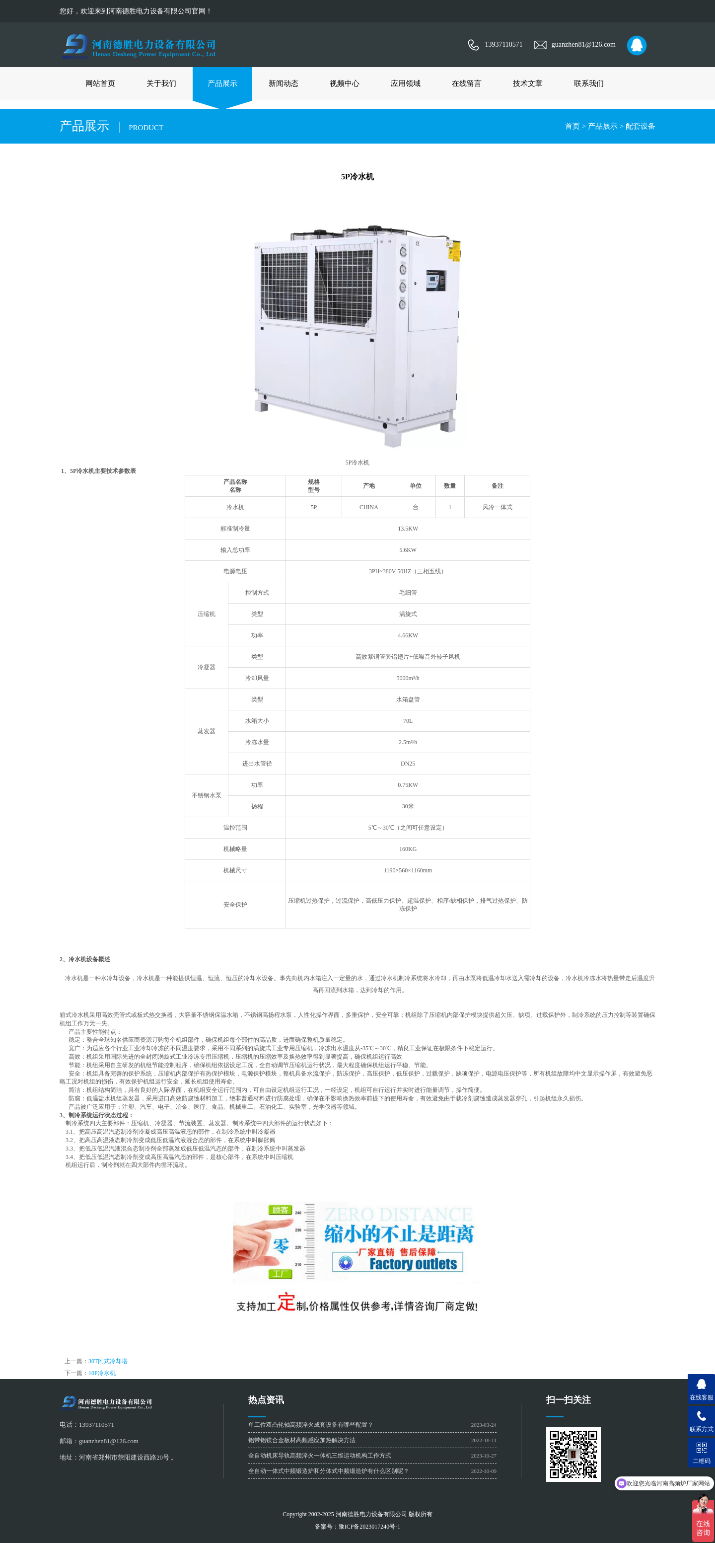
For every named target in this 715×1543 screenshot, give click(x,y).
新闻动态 (283, 83)
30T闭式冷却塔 (108, 1361)
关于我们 (161, 83)
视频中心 (344, 83)
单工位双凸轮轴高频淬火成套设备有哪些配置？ (310, 1424)
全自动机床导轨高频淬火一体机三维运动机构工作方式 (319, 1455)
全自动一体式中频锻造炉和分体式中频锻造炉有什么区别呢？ (328, 1470)
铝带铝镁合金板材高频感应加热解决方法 (302, 1440)
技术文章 (528, 83)
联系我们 (589, 83)
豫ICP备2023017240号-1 (370, 1526)
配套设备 (640, 126)
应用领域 (406, 83)
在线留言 (467, 83)
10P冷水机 (102, 1373)
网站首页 (100, 83)
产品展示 (222, 83)
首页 (572, 126)
